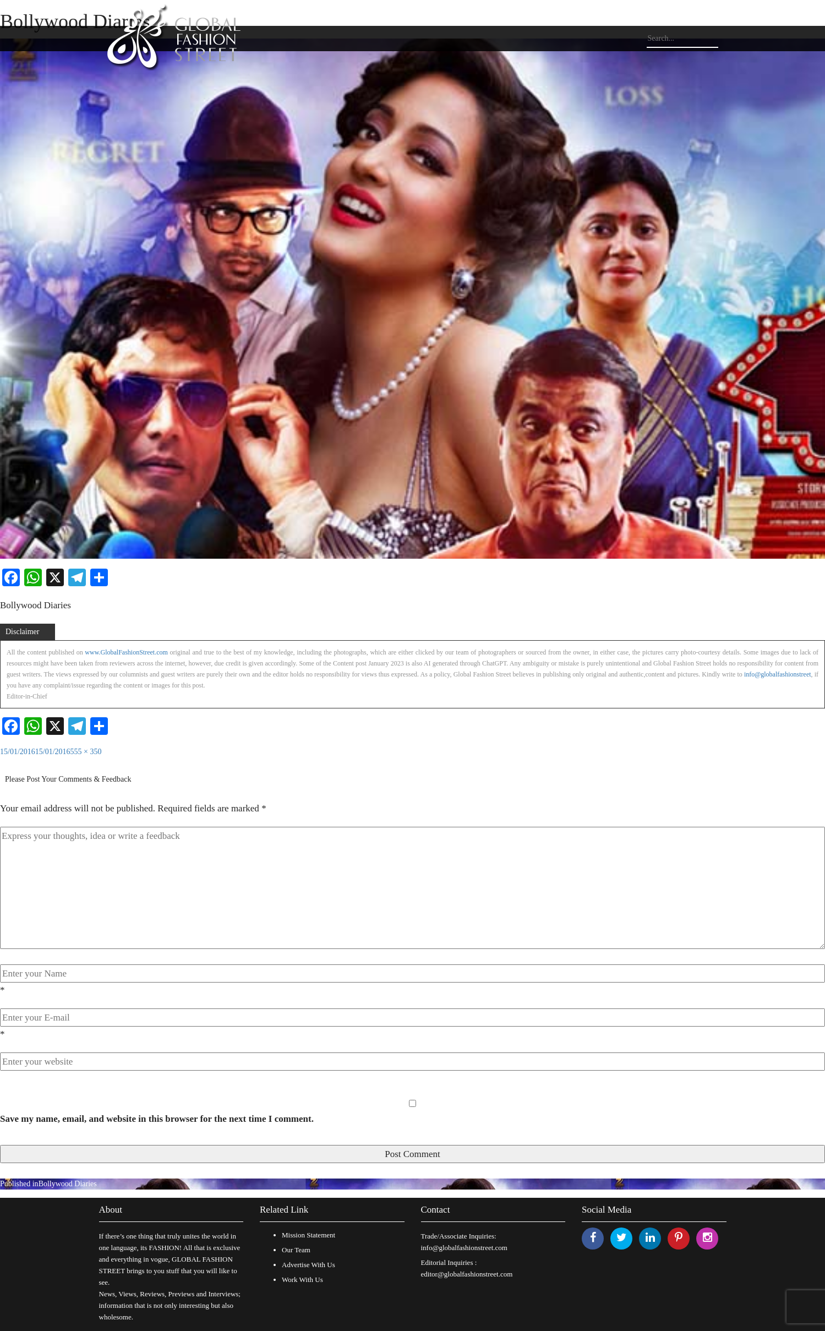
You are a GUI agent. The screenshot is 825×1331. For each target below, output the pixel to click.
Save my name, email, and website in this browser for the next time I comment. (157, 1119)
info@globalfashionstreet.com (464, 1247)
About (111, 1209)
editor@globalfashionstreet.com (467, 1274)
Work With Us (302, 1279)
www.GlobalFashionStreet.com (126, 652)
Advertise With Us (308, 1265)
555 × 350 (86, 752)
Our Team (296, 1250)
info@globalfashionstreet (777, 674)
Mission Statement (308, 1235)
